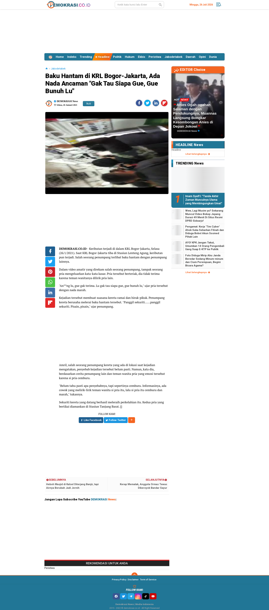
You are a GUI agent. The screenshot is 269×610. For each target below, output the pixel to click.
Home (60, 56)
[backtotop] (134, 575)
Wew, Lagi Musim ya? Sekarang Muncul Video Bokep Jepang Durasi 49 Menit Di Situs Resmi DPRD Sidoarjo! (204, 215)
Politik (117, 56)
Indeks (71, 56)
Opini (202, 56)
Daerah (190, 56)
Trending (86, 56)
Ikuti (88, 103)
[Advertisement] (134, 30)
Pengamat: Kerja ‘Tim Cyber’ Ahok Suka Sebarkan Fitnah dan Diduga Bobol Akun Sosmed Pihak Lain (204, 231)
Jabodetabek (173, 56)
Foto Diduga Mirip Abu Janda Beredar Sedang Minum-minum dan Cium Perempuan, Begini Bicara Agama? (204, 260)
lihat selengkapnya (198, 154)
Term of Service (148, 579)
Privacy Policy (119, 579)
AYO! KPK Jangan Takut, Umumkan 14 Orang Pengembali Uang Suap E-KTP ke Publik (204, 246)
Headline (102, 56)
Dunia (213, 56)
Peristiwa (155, 56)
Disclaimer (133, 579)
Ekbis (141, 56)
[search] (139, 4)
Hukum (129, 56)
